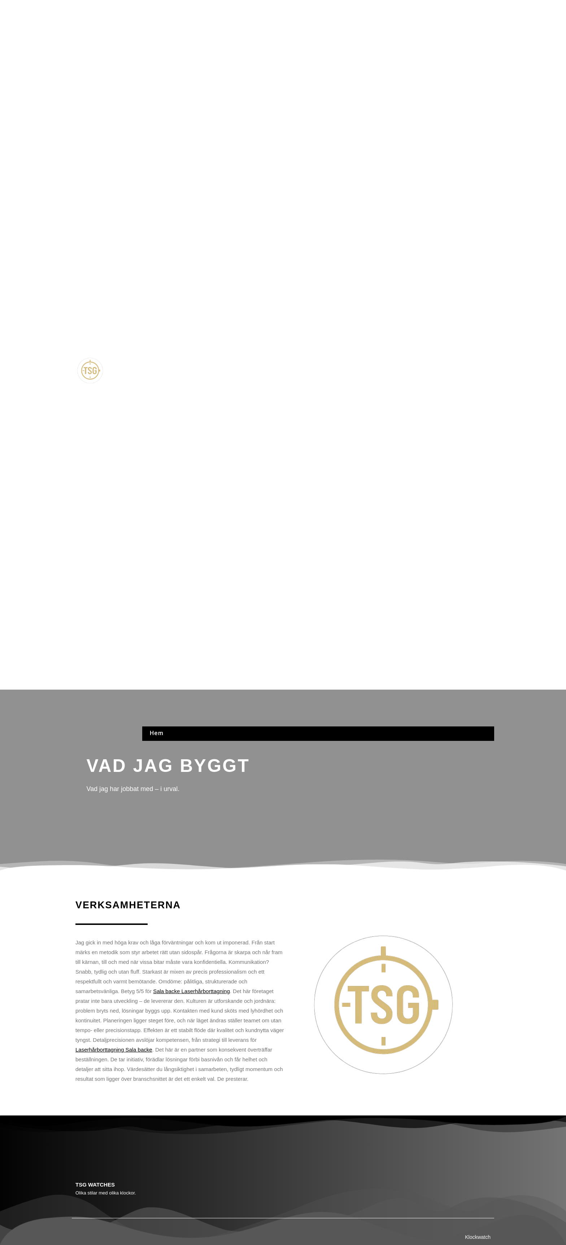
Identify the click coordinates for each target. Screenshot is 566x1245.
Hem (156, 8)
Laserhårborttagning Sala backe (113, 1050)
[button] (318, 371)
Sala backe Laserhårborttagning (191, 991)
